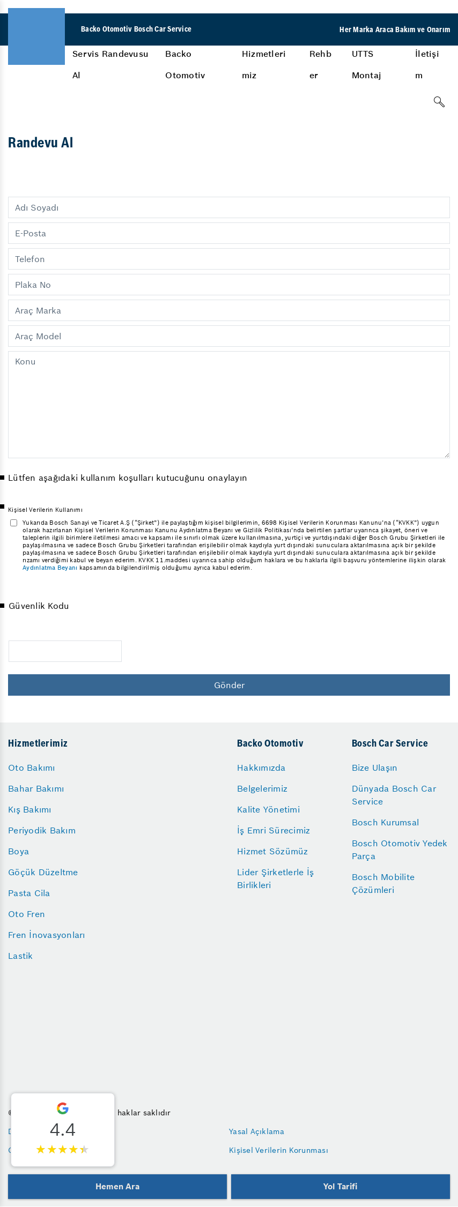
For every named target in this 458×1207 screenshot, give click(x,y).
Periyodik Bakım (42, 830)
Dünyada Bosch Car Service (394, 795)
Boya (18, 851)
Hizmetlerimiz (264, 64)
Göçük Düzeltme (43, 872)
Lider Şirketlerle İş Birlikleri (275, 878)
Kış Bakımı (29, 809)
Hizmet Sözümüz (272, 851)
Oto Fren (26, 913)
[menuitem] (110, 64)
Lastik (20, 955)
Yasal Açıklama (257, 1131)
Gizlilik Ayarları (36, 1150)
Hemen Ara (117, 1186)
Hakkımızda (261, 767)
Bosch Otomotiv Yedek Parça (400, 849)
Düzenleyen (29, 1131)
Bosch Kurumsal (385, 822)
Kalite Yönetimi (268, 809)
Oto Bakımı (31, 767)
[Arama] (439, 102)
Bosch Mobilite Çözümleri (383, 883)
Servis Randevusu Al (110, 64)
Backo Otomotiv (185, 64)
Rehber (320, 64)
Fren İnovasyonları (46, 934)
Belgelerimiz (262, 788)
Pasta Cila (29, 893)
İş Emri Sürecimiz (273, 830)
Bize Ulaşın (375, 767)
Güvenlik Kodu (39, 605)
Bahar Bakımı (36, 788)
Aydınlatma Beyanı (50, 567)
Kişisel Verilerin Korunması (278, 1150)
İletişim (427, 64)
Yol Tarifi (340, 1186)
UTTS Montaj (367, 64)
